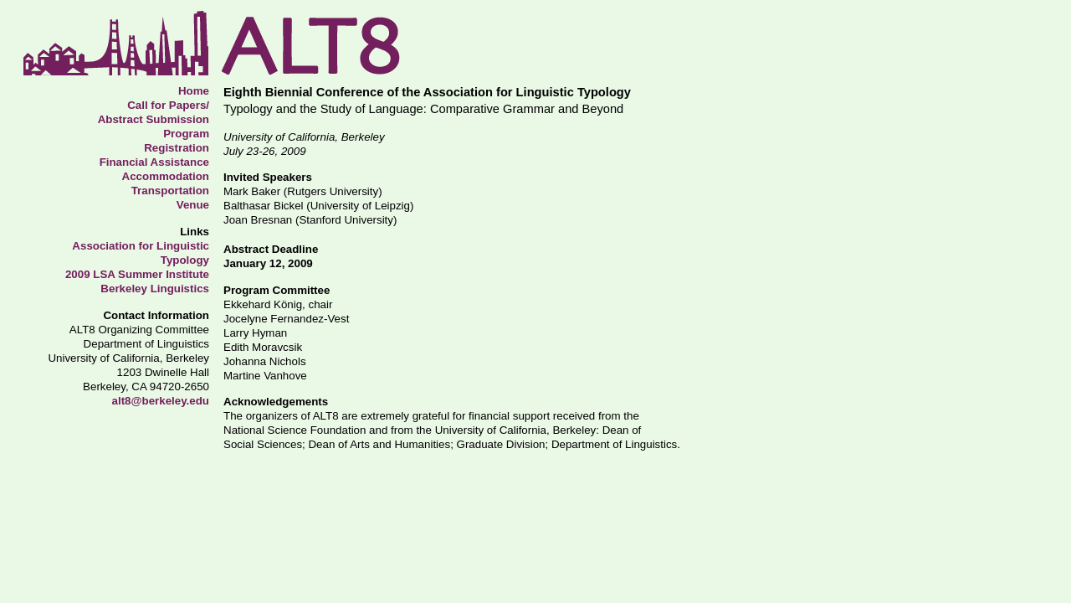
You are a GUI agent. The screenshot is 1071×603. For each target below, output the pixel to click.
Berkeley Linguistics (154, 288)
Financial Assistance (154, 162)
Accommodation (165, 176)
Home (193, 91)
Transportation (170, 190)
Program (186, 133)
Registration (176, 148)
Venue (193, 204)
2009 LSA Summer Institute (137, 274)
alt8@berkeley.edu (160, 400)
